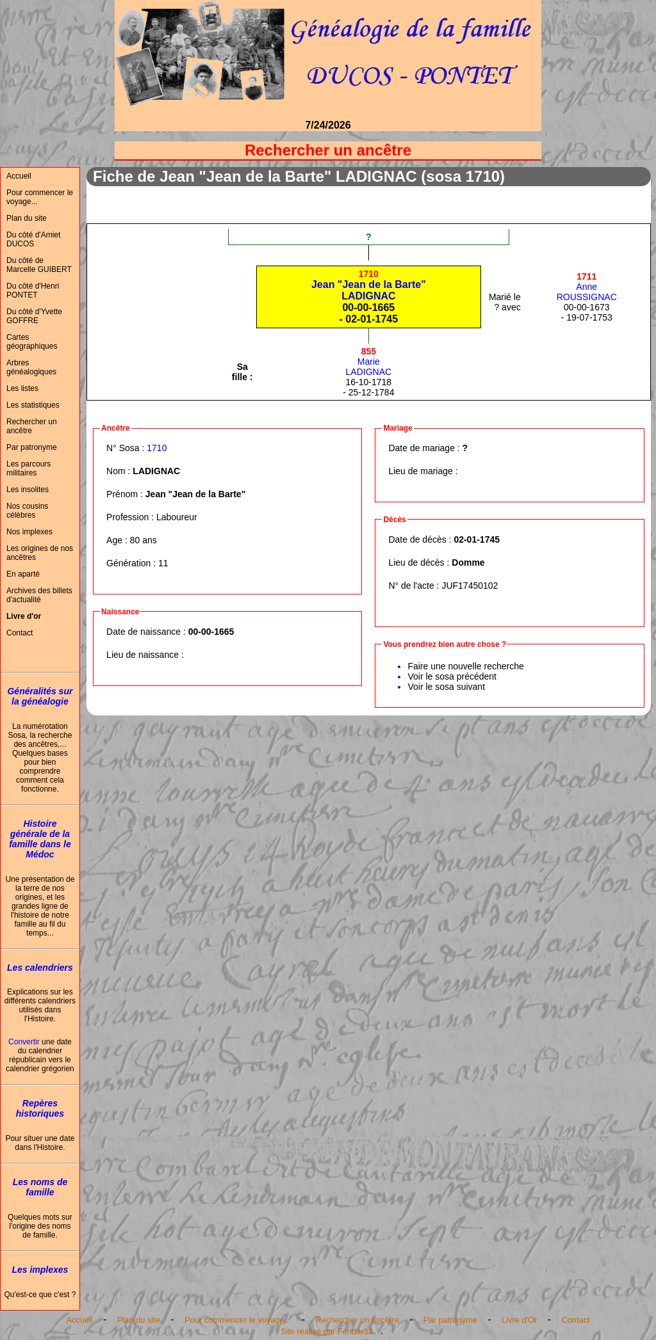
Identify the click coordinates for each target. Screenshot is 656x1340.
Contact (19, 632)
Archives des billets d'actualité (39, 595)
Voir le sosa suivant (446, 687)
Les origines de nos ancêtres (39, 553)
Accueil (18, 175)
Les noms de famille (40, 1187)
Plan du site (26, 218)
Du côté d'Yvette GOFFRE (34, 316)
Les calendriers (40, 967)
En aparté (23, 574)
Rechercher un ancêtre (31, 426)
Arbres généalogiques (31, 367)
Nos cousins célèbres (27, 511)
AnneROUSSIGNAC (587, 286)
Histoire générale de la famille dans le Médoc (39, 838)
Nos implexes (29, 531)
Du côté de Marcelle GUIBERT (39, 265)
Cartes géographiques (31, 342)
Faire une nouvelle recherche (465, 666)
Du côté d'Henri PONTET (32, 290)
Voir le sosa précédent (451, 676)
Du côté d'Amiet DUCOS (33, 239)
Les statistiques (33, 405)
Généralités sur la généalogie (39, 696)
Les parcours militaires (28, 468)
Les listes (22, 388)
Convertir (24, 1041)
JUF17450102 (469, 585)
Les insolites (27, 489)
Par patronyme (31, 447)
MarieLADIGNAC (369, 361)
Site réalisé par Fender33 (327, 1331)
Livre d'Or (519, 1320)
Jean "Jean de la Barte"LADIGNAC (368, 285)
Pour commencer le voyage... (39, 197)
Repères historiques (40, 1108)
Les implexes (40, 1269)
